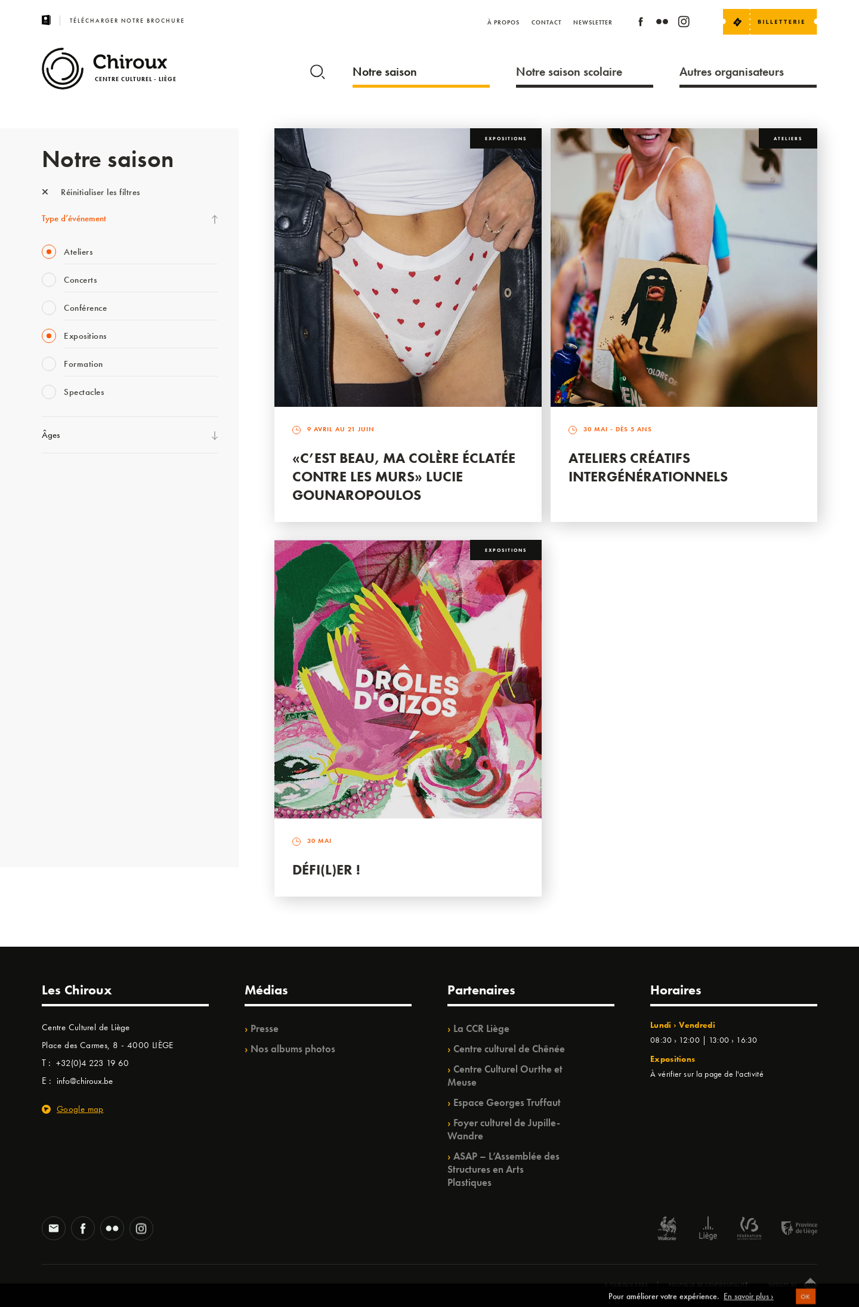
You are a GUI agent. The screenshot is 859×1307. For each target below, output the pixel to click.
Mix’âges (58, 557)
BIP (47, 630)
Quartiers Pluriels (71, 703)
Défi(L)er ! (326, 869)
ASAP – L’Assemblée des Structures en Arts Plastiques (503, 1169)
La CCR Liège (481, 1028)
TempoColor (63, 752)
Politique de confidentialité (708, 1285)
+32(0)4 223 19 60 (92, 1063)
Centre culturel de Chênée (509, 1048)
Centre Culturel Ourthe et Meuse (505, 1075)
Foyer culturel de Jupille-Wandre (503, 1129)
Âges (51, 435)
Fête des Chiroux (71, 483)
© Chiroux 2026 (626, 1285)
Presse (265, 1028)
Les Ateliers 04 (68, 654)
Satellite (56, 605)
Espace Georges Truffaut (507, 1102)
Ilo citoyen (60, 728)
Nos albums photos (293, 1048)
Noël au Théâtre (70, 777)
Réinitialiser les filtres (91, 192)
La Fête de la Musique (81, 508)
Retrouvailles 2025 (76, 826)
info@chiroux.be (85, 1081)
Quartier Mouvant (74, 679)
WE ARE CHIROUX (77, 801)
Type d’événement (74, 218)
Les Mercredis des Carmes (88, 532)
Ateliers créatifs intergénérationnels (648, 467)
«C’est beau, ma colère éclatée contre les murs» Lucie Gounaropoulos (403, 476)
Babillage (58, 581)
